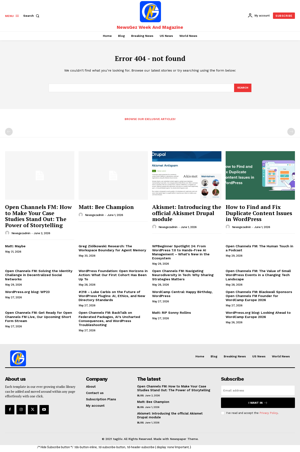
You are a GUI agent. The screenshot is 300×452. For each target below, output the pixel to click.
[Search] (242, 90)
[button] (32, 15)
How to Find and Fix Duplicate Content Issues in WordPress (259, 215)
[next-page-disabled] (291, 134)
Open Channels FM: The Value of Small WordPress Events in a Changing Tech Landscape (258, 277)
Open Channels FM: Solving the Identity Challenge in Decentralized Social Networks (38, 277)
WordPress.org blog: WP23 (27, 294)
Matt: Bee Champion (106, 209)
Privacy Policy (268, 415)
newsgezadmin (20, 235)
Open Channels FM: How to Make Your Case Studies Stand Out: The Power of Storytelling (38, 218)
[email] (258, 393)
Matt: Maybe (15, 248)
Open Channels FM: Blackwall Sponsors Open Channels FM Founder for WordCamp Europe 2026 (259, 298)
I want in (258, 405)
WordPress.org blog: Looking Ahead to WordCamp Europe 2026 (258, 317)
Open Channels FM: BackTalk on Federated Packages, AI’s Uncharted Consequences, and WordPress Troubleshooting (109, 321)
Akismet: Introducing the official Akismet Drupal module (186, 215)
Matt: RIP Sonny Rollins (171, 315)
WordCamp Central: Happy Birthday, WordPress (182, 296)
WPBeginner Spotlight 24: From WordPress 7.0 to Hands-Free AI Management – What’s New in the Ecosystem (181, 254)
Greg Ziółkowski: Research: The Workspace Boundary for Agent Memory (112, 250)
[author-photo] (8, 235)
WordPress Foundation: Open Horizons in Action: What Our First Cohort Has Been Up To (113, 277)
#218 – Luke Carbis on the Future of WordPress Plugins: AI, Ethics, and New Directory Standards (112, 298)
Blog (140, 398)
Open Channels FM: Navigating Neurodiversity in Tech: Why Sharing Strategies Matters (183, 277)
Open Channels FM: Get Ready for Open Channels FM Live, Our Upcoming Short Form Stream (38, 319)
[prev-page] (9, 134)
